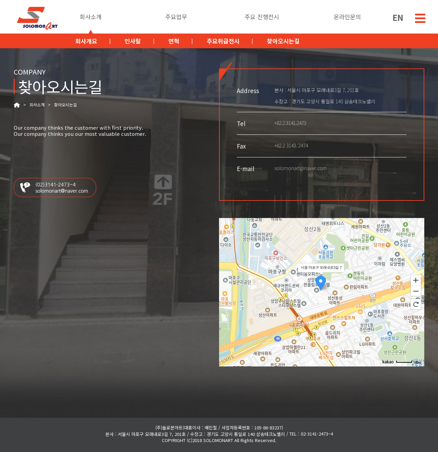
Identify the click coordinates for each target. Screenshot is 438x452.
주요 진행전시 (262, 17)
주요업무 (176, 17)
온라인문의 (347, 17)
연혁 (173, 41)
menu (420, 18)
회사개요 (86, 41)
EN (397, 16)
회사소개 (91, 17)
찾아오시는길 (283, 41)
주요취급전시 (223, 41)
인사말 (133, 41)
